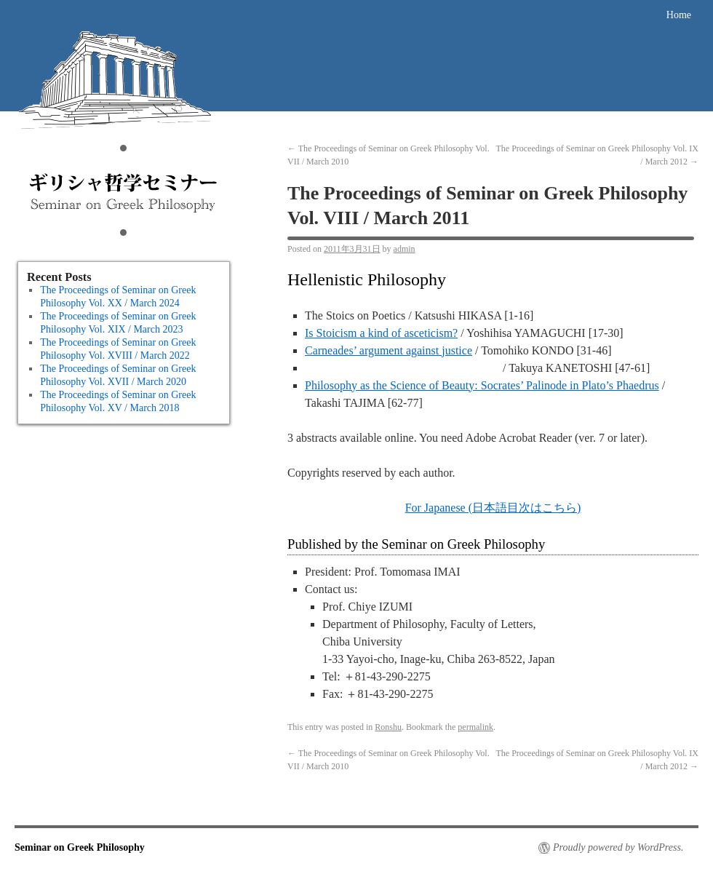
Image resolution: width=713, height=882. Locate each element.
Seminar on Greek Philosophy (124, 128)
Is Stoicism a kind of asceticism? (381, 333)
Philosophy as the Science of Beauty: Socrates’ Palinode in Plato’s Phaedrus (482, 385)
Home (678, 14)
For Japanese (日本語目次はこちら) (493, 507)
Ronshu (388, 727)
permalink (475, 727)
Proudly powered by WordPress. (618, 847)
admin (404, 249)
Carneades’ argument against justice (388, 350)
